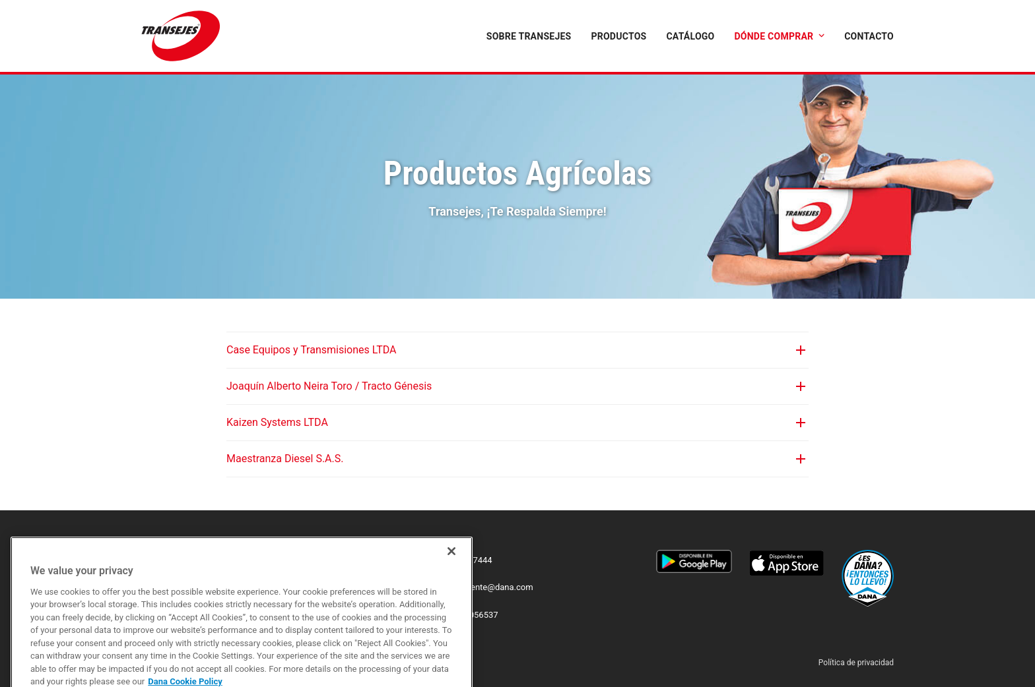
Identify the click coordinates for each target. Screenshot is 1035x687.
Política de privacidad (856, 662)
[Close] (451, 585)
